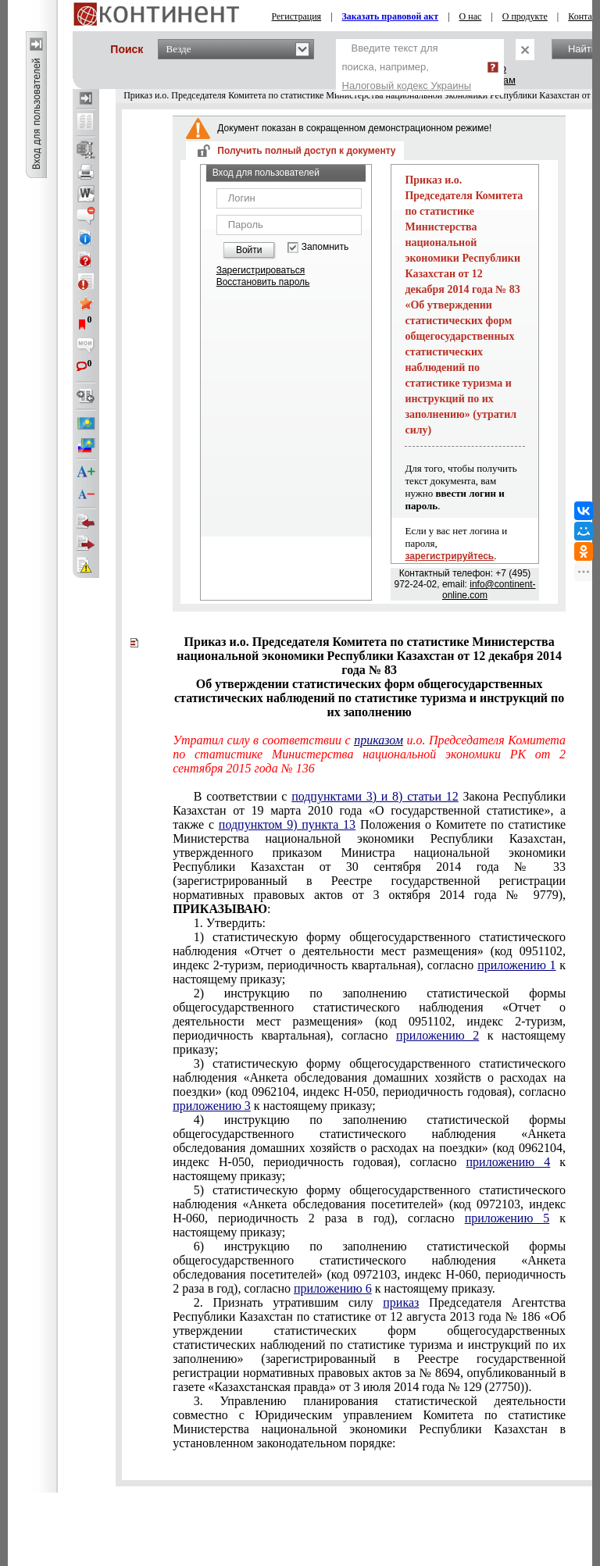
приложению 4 (508, 1161)
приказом (378, 740)
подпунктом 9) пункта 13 (287, 824)
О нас (470, 16)
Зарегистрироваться (260, 270)
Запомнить (325, 247)
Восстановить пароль (263, 281)
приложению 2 (437, 1035)
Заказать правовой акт (390, 16)
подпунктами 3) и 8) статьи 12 (375, 796)
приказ (401, 1302)
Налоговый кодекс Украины (407, 85)
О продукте (525, 16)
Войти (249, 249)
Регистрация (297, 16)
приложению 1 (516, 965)
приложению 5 (507, 1218)
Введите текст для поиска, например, (407, 66)
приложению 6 (333, 1288)
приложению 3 (212, 1105)
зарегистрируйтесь (449, 556)
